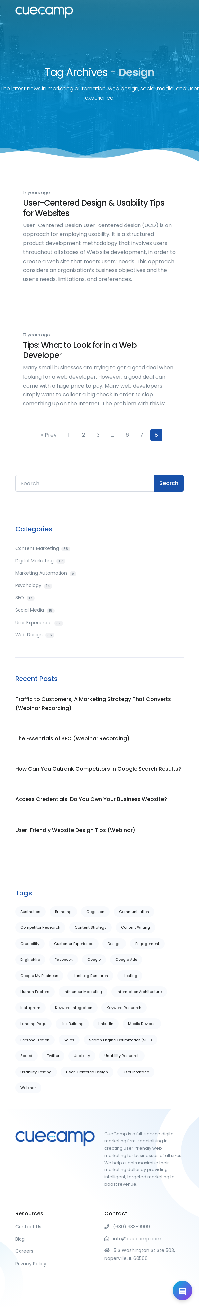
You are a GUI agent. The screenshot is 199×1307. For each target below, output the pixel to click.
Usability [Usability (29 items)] (82, 1055)
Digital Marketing (40, 560)
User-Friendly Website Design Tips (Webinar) (75, 830)
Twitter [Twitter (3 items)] (53, 1055)
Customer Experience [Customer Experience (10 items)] (73, 943)
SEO (25, 597)
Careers (24, 1251)
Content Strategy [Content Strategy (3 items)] (90, 927)
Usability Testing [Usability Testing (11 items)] (36, 1072)
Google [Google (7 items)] (94, 959)
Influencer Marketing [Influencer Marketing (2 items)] (83, 991)
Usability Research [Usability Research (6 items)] (121, 1055)
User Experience (39, 622)
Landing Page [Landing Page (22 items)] (33, 1023)
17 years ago (36, 192)
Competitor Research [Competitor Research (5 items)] (40, 927)
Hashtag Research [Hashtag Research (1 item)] (90, 975)
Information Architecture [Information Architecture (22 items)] (139, 991)
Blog (20, 1239)
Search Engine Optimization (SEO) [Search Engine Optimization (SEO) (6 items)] (120, 1039)
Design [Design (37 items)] (114, 943)
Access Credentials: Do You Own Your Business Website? (91, 799)
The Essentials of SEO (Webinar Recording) (72, 738)
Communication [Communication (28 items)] (134, 911)
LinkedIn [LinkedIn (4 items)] (105, 1023)
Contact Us (28, 1226)
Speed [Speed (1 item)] (26, 1055)
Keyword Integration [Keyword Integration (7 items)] (73, 1007)
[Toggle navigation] (178, 10)
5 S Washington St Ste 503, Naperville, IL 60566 (139, 1254)
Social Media (35, 610)
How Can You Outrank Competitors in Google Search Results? (98, 769)
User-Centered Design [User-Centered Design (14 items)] (87, 1072)
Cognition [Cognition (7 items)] (95, 911)
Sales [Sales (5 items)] (69, 1039)
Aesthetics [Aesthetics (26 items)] (30, 911)
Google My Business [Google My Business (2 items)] (39, 975)
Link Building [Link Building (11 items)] (72, 1023)
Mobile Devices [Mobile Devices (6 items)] (142, 1023)
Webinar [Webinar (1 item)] (28, 1087)
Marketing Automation (45, 573)
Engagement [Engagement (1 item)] (147, 943)
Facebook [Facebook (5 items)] (64, 959)
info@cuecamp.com (132, 1238)
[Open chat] (182, 1290)
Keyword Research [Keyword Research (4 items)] (124, 1007)
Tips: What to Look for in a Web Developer (80, 350)
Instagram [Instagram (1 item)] (30, 1007)
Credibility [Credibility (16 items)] (29, 943)
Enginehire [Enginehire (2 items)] (30, 959)
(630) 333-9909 (127, 1226)
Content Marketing (42, 548)
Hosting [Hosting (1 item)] (130, 975)
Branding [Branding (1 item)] (63, 911)
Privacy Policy (30, 1263)
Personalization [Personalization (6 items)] (34, 1039)
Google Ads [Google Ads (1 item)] (126, 959)
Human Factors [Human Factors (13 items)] (34, 991)
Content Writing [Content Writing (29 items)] (135, 927)
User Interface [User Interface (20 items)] (136, 1072)
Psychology (33, 585)
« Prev (49, 435)
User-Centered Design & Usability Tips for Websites (93, 208)
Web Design (34, 635)
